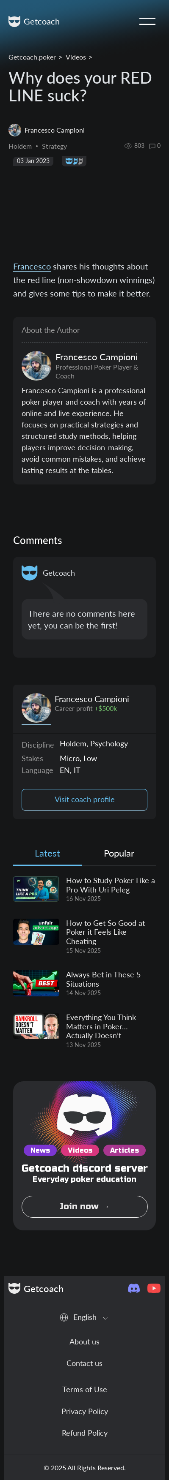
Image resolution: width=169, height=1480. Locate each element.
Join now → (84, 1206)
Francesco (32, 266)
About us (84, 1341)
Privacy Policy (84, 1411)
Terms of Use (84, 1389)
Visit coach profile (85, 799)
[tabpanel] (84, 962)
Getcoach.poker (32, 57)
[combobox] (84, 1317)
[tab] (47, 855)
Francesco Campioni (92, 699)
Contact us (84, 1363)
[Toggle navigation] (147, 21)
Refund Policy (85, 1432)
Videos (76, 57)
